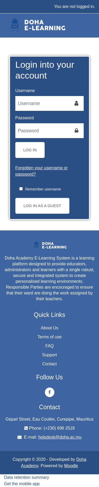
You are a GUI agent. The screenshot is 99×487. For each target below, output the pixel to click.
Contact (49, 364)
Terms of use (49, 337)
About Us (49, 328)
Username (25, 90)
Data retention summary (26, 477)
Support (49, 355)
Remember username (43, 189)
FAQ (49, 346)
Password (24, 118)
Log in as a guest (42, 205)
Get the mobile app (22, 483)
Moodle (71, 465)
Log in (30, 150)
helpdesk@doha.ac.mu (60, 437)
